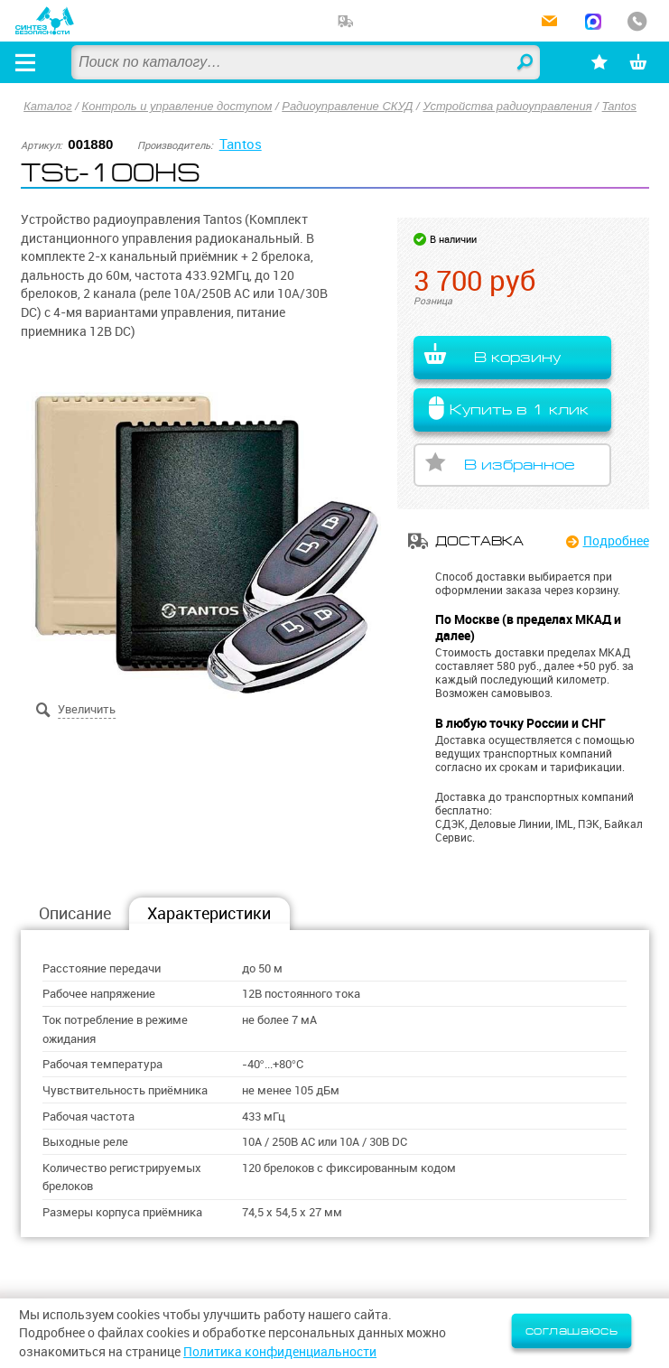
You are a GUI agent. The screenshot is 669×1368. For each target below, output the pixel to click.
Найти (523, 63)
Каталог (47, 106)
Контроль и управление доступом (178, 106)
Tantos (625, 106)
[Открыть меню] (26, 62)
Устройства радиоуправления (512, 106)
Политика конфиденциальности (279, 1352)
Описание (75, 914)
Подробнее (616, 541)
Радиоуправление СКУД (350, 106)
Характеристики (209, 914)
